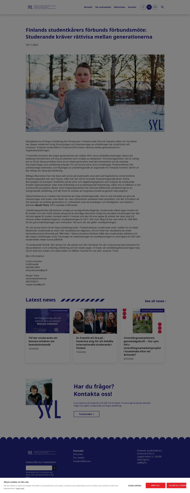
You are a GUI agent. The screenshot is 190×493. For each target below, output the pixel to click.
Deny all (141, 485)
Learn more (46, 488)
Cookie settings (111, 485)
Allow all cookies (172, 485)
